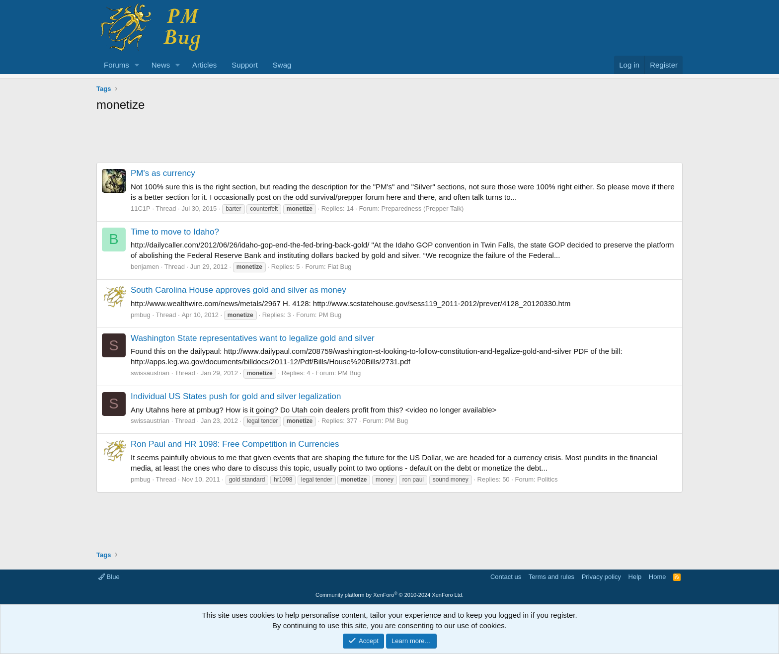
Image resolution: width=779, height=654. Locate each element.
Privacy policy (601, 576)
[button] (137, 65)
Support (245, 65)
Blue (109, 576)
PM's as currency (163, 173)
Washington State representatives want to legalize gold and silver (253, 338)
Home (657, 576)
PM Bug (329, 315)
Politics (547, 479)
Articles (204, 65)
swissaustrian (150, 373)
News (161, 65)
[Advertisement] (389, 140)
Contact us (505, 576)
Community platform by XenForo (389, 595)
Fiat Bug (339, 266)
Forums (116, 65)
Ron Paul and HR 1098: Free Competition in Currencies (235, 444)
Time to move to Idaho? (175, 232)
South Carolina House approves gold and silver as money (238, 290)
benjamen (145, 266)
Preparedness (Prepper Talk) (422, 208)
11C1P (141, 208)
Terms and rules (551, 576)
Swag (282, 65)
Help (635, 576)
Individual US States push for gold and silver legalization (236, 396)
